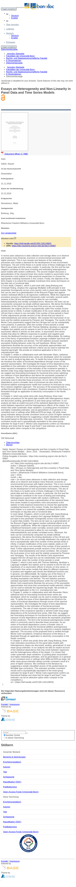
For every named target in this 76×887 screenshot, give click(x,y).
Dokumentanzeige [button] (9, 49)
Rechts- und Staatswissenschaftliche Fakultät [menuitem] (26, 58)
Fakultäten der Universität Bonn (20, 69)
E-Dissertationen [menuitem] (13, 60)
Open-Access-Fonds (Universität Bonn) (21, 792)
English (14, 18)
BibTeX (9, 445)
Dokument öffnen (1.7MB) (14, 154)
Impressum (15, 704)
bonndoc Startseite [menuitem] (15, 54)
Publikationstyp (10, 787)
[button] (10, 33)
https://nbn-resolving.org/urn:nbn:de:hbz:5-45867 (34, 246)
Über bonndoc (12, 25)
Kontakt (4, 704)
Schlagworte (8, 777)
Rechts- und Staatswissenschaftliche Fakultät (26, 72)
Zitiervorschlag (12, 442)
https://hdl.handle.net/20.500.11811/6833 (32, 243)
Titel (5, 772)
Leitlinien (10, 29)
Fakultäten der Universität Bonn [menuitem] (20, 56)
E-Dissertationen (13, 74)
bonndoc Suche (12, 735)
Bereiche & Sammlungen (14, 757)
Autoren (6, 767)
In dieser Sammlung (14, 738)
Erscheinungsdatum (12, 762)
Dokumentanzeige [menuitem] (14, 63)
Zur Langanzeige (8, 233)
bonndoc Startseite (15, 67)
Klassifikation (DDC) (12, 782)
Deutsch (15, 16)
